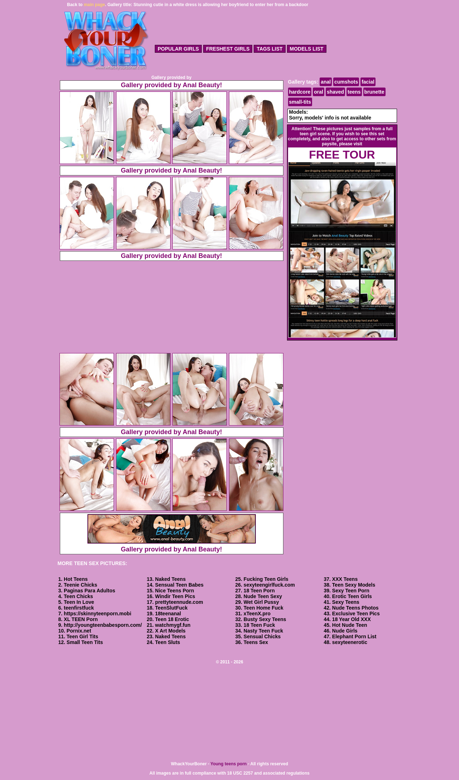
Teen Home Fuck (263, 608)
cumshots (346, 82)
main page (94, 4)
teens (354, 92)
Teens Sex (256, 642)
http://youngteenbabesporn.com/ (103, 625)
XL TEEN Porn (81, 619)
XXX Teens (345, 579)
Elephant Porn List (354, 636)
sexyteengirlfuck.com (269, 585)
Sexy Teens (345, 602)
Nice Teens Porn (174, 590)
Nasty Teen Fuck (263, 631)
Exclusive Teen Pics (356, 613)
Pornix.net (79, 631)
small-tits (300, 102)
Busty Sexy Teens (265, 619)
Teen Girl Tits (82, 636)
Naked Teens (170, 579)
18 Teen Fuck (259, 625)
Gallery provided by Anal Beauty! (171, 85)
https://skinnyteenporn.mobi (97, 613)
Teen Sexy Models (353, 585)
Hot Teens (76, 579)
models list (307, 49)
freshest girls (227, 49)
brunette (374, 92)
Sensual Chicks (262, 636)
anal (326, 82)
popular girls (178, 49)
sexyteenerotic (349, 642)
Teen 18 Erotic (172, 619)
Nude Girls (345, 631)
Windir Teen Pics (175, 596)
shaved (335, 92)
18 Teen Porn (259, 590)
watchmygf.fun (173, 625)
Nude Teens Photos (355, 608)
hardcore (300, 92)
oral (318, 92)
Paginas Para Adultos (89, 590)
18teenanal (168, 613)
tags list (269, 49)
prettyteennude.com (179, 602)
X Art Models (170, 631)
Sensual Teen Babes (179, 585)
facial (368, 82)
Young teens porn (228, 763)
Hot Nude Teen (349, 625)
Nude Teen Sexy (263, 596)
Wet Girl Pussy (261, 602)
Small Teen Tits (85, 642)
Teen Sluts (167, 642)
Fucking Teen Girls (266, 579)
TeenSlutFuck (171, 608)
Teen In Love (79, 602)
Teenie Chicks (80, 585)
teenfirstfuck (79, 608)
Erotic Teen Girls (352, 596)
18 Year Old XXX (351, 619)
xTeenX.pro (257, 613)
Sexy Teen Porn (350, 590)
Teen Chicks (78, 596)
